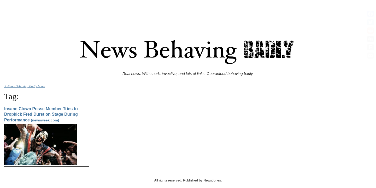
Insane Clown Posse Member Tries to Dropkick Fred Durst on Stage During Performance (41, 114)
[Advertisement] (188, 14)
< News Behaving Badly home (24, 86)
